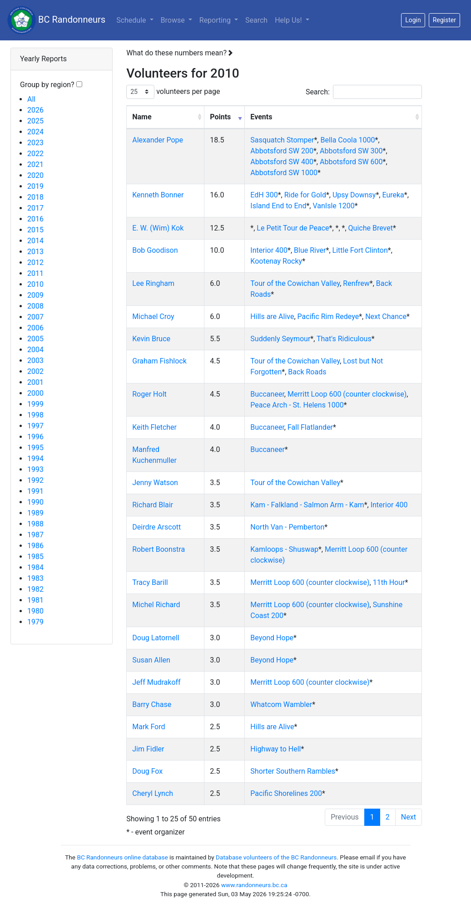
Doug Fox (147, 771)
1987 (35, 534)
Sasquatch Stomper (282, 140)
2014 (35, 240)
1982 (35, 589)
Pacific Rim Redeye (328, 316)
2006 (35, 328)
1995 (35, 447)
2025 (35, 121)
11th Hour (389, 582)
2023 (35, 142)
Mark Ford (148, 726)
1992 (35, 480)
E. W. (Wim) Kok (157, 228)
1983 (35, 578)
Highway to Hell (275, 749)
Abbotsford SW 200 (281, 151)
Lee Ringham (153, 283)
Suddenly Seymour (280, 338)
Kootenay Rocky (276, 261)
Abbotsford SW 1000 (283, 172)
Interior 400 (269, 250)
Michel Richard (156, 604)
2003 (35, 360)
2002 (35, 371)
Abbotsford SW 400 (281, 161)
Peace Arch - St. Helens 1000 (297, 405)
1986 (35, 545)
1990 (35, 502)
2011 (35, 273)
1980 (35, 611)
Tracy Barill (150, 582)
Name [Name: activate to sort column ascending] (141, 117)
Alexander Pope (157, 140)
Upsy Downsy (354, 195)
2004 (35, 349)
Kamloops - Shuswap (284, 549)
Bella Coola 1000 (347, 140)
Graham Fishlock (159, 361)
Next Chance (386, 316)
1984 (35, 567)
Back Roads (307, 372)
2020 (35, 175)
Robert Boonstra (158, 549)
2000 (35, 393)
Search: (364, 92)
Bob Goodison (155, 250)
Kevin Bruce (151, 338)
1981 (35, 600)
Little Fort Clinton (360, 250)
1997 (35, 426)
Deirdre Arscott (156, 527)
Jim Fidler (148, 749)
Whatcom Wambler (281, 704)
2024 (35, 132)
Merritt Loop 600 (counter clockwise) (347, 394)
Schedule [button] (132, 20)
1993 (35, 469)
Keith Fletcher (154, 427)
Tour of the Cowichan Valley (295, 283)
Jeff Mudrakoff (156, 682)
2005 (35, 338)
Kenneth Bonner (157, 195)
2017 (35, 208)
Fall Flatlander (310, 427)
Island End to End (278, 205)
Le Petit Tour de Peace (293, 228)
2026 (35, 110)
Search (256, 20)
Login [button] (413, 20)
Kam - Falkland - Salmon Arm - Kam (307, 505)
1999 (35, 404)
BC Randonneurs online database (122, 857)
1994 (35, 458)
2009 (35, 295)
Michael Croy (153, 316)
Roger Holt (149, 394)
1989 (35, 513)
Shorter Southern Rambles (292, 771)
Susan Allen (151, 660)
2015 (35, 230)
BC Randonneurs (56, 20)
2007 (35, 317)
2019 (35, 186)
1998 (35, 415)
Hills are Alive (272, 316)
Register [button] (444, 20)
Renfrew (356, 283)
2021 (35, 164)
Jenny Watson (155, 482)
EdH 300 (264, 195)
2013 (35, 251)
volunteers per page (173, 92)
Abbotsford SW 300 (351, 151)
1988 (35, 524)
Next (408, 817)
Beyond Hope (271, 637)
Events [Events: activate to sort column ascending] (261, 117)
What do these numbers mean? (179, 53)
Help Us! (289, 20)
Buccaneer (267, 394)
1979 (35, 622)
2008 (35, 306)
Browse (174, 20)
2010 (35, 284)
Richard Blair (152, 505)
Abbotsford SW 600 (351, 161)
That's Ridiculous (344, 338)
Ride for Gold (305, 195)
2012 (35, 262)
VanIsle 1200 (333, 205)
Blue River (310, 250)
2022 (35, 153)
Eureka (393, 195)
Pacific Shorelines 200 (286, 793)
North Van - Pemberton (287, 527)
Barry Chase (151, 704)
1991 (35, 491)
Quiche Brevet (370, 228)
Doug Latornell (155, 637)
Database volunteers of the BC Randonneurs (276, 857)
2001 (35, 382)
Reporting (220, 20)
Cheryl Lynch (152, 793)
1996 (35, 436)
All (31, 99)
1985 (35, 556)
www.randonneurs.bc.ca (254, 884)
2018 (35, 197)
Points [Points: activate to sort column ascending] (220, 117)
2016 (35, 219)
